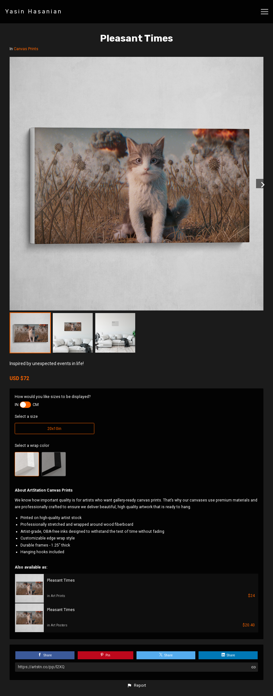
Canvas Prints (26, 49)
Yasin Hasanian (33, 11)
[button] (136, 685)
